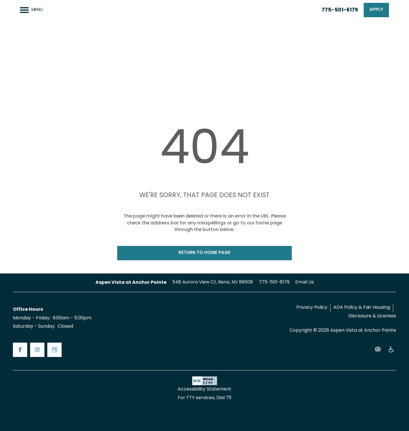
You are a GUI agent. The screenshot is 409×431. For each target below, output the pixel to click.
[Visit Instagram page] (37, 350)
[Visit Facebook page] (20, 350)
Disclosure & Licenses (372, 316)
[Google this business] (54, 350)
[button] (376, 10)
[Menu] (31, 10)
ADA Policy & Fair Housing (361, 307)
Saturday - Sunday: (34, 326)
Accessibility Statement (204, 389)
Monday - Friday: (31, 318)
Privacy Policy (311, 307)
